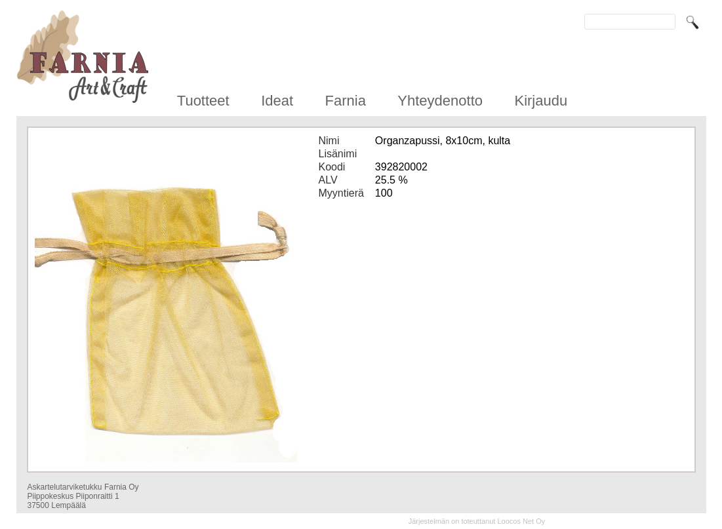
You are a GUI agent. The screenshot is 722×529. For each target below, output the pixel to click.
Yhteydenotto (440, 100)
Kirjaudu (540, 100)
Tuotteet (203, 100)
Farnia (345, 100)
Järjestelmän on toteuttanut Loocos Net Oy (477, 521)
